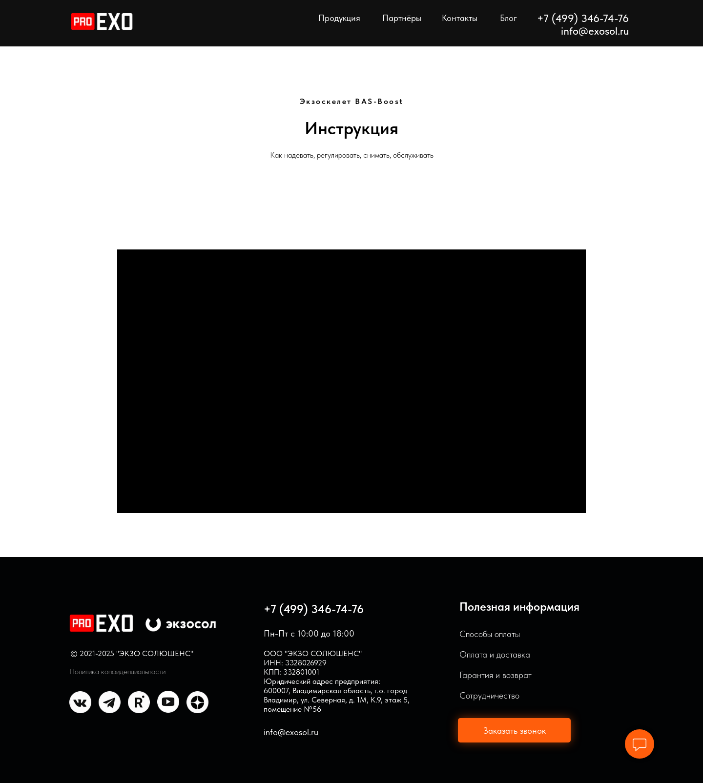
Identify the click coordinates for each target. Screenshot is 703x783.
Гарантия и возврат (495, 675)
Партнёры (401, 18)
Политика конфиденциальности (117, 671)
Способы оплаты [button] (489, 634)
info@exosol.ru (595, 30)
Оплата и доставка (494, 654)
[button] (514, 730)
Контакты (459, 18)
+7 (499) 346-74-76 (314, 609)
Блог (508, 18)
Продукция (339, 18)
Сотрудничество (489, 695)
